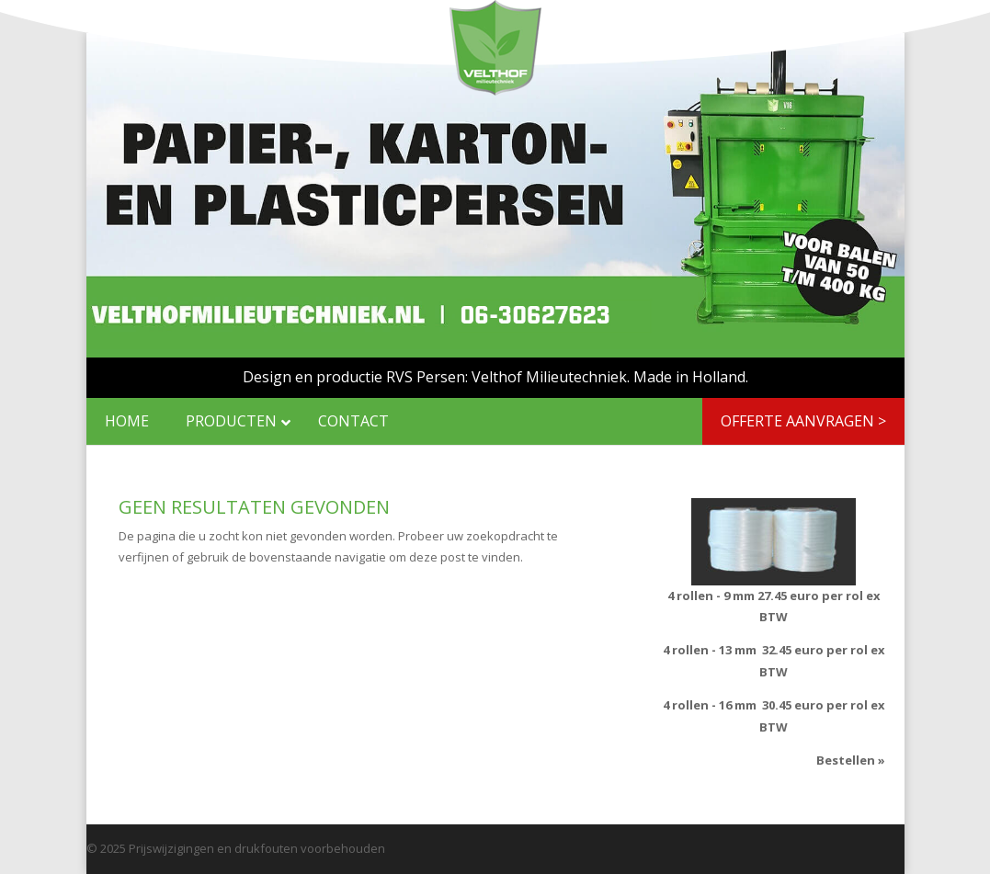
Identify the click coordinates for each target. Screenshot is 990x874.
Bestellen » (850, 760)
